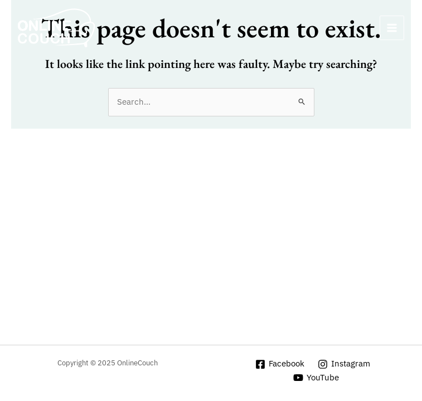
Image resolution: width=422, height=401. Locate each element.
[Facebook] (280, 364)
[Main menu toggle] (392, 28)
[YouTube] (316, 378)
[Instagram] (344, 364)
